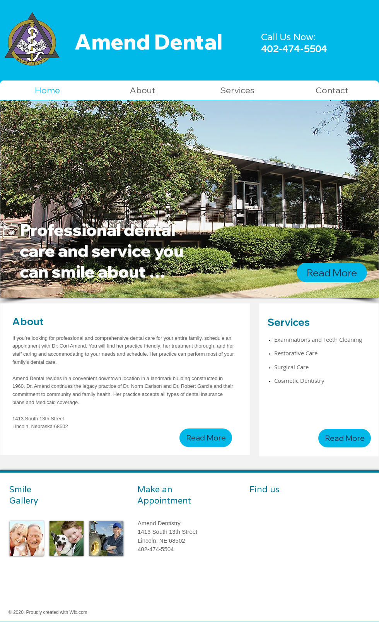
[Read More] (332, 272)
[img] (27, 538)
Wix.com (78, 612)
